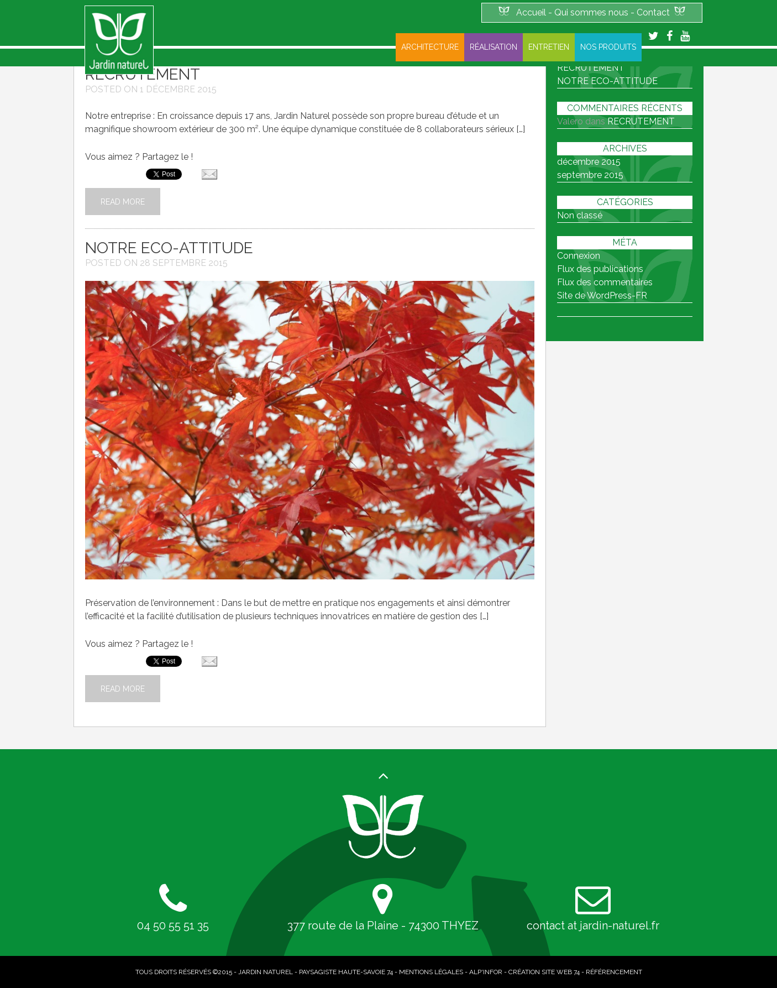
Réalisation (493, 47)
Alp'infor (485, 972)
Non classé (579, 215)
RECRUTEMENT (641, 121)
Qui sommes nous (591, 12)
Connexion (578, 255)
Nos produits (608, 47)
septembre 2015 (590, 175)
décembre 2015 (589, 161)
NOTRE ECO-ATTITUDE (169, 248)
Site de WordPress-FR (602, 295)
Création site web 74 (544, 972)
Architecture (430, 47)
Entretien (548, 47)
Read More (123, 201)
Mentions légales (431, 972)
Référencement (614, 972)
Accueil (531, 12)
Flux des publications (600, 269)
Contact (653, 12)
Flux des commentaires (605, 282)
